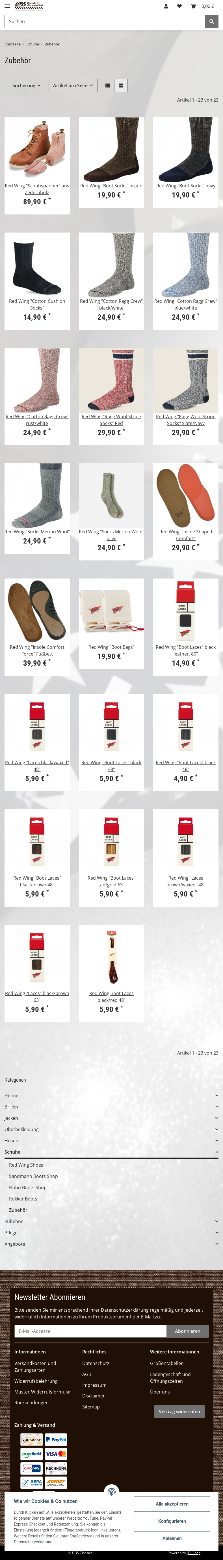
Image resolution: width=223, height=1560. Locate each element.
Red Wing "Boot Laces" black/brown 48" (37, 881)
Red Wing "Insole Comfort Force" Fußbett (37, 650)
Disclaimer (93, 1396)
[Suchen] (105, 21)
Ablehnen (172, 1538)
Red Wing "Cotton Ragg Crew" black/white (111, 304)
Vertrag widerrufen (179, 1411)
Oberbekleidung (22, 1129)
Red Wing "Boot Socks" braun (111, 186)
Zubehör (18, 1210)
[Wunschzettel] (179, 6)
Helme (11, 1095)
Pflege (11, 1233)
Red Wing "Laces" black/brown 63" (37, 996)
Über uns (160, 1392)
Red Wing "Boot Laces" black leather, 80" (186, 650)
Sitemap (91, 1407)
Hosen (11, 1141)
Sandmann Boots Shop (33, 1176)
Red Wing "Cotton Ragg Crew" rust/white (37, 419)
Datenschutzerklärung (125, 1310)
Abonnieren (187, 1331)
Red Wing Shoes (26, 1165)
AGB (86, 1374)
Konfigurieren (172, 1521)
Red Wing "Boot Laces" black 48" (111, 765)
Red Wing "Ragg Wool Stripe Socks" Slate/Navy (185, 419)
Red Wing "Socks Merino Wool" (37, 532)
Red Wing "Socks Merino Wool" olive (111, 535)
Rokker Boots (23, 1199)
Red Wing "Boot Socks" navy (185, 186)
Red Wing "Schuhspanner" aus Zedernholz (37, 189)
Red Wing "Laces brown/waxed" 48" (185, 881)
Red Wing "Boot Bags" (111, 647)
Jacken (11, 1118)
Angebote (15, 1244)
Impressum (94, 1385)
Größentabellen (167, 1363)
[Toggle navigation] (7, 3)
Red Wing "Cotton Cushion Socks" (37, 304)
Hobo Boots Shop (28, 1187)
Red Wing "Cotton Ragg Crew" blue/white (185, 304)
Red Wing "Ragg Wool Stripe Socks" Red (111, 419)
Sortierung (23, 85)
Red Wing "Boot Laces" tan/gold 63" (111, 881)
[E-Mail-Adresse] (90, 1331)
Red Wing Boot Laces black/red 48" (111, 996)
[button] (166, 6)
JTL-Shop (193, 1552)
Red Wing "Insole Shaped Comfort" (185, 535)
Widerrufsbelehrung (36, 1381)
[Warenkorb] (202, 6)
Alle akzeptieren (172, 1504)
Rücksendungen (31, 1402)
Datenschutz (95, 1363)
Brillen (11, 1107)
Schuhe (12, 1152)
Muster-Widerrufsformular (42, 1392)
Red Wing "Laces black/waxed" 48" (37, 765)
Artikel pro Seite (70, 85)
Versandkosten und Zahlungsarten (35, 1366)
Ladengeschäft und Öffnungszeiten (170, 1377)
